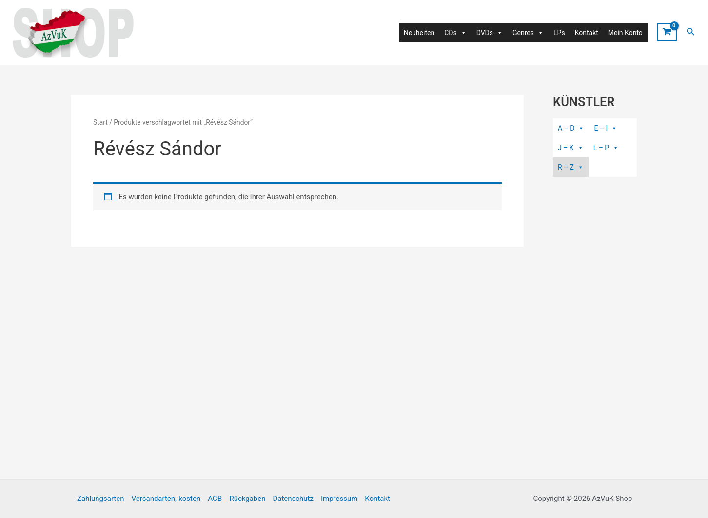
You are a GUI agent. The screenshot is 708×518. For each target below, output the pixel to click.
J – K (571, 148)
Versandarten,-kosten (165, 498)
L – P (606, 148)
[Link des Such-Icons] (691, 32)
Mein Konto (625, 33)
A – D (571, 128)
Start (100, 122)
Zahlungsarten (100, 498)
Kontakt (586, 33)
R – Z (571, 167)
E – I (605, 128)
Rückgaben (247, 498)
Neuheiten (419, 33)
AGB (215, 498)
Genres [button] (528, 33)
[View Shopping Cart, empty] (667, 32)
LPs (559, 33)
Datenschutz (293, 498)
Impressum (339, 498)
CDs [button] (455, 33)
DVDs (489, 33)
